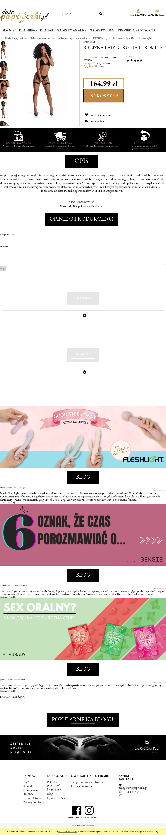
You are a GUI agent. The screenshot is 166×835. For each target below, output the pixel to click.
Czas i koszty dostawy (30, 799)
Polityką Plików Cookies (67, 831)
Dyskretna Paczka (57, 806)
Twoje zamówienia (81, 790)
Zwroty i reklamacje (35, 810)
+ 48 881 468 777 (129, 801)
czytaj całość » (159, 498)
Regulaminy (54, 797)
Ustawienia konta (81, 794)
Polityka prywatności (54, 791)
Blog (50, 801)
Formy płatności (32, 806)
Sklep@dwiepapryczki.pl (133, 795)
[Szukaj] (101, 13)
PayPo (26, 790)
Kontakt (28, 794)
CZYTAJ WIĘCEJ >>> (9, 510)
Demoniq (89, 42)
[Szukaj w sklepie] (80, 13)
